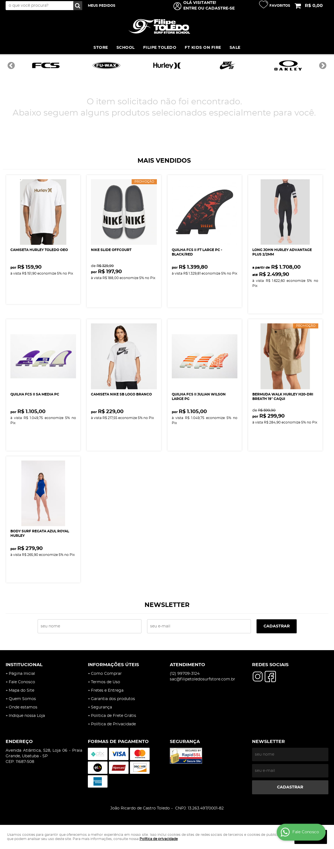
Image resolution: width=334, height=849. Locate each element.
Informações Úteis (113, 664)
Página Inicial (22, 674)
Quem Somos (22, 699)
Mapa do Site (21, 690)
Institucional (24, 664)
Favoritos (279, 5)
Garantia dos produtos (113, 699)
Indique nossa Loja (27, 716)
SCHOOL (125, 48)
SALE (235, 48)
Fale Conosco (22, 682)
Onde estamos (23, 707)
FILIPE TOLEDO (160, 48)
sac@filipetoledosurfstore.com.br (202, 679)
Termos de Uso (105, 682)
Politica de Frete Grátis (113, 716)
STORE (100, 48)
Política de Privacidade (113, 724)
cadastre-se (220, 8)
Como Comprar (106, 674)
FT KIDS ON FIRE (203, 48)
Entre (190, 8)
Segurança (101, 707)
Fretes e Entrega (107, 690)
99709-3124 (185, 674)
